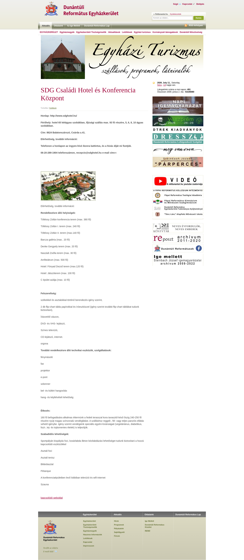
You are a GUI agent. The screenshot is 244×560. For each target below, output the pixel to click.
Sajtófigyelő (119, 532)
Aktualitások (114, 32)
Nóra (159, 85)
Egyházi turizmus (142, 32)
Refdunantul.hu (161, 14)
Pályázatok (119, 528)
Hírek (116, 521)
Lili (164, 85)
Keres (198, 18)
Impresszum (88, 546)
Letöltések (127, 32)
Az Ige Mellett (73, 26)
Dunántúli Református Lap (96, 26)
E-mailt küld (48, 551)
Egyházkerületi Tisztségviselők (91, 32)
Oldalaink (58, 26)
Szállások (53, 108)
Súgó (175, 4)
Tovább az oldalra (50, 548)
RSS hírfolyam (196, 25)
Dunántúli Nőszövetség (191, 32)
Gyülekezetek (175, 14)
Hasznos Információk (92, 535)
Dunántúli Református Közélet (154, 526)
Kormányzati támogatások (165, 32)
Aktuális (46, 26)
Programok (119, 525)
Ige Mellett (149, 521)
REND (147, 531)
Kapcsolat (187, 4)
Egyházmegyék (67, 32)
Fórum (117, 536)
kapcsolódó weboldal (52, 497)
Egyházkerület (49, 32)
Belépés (200, 4)
